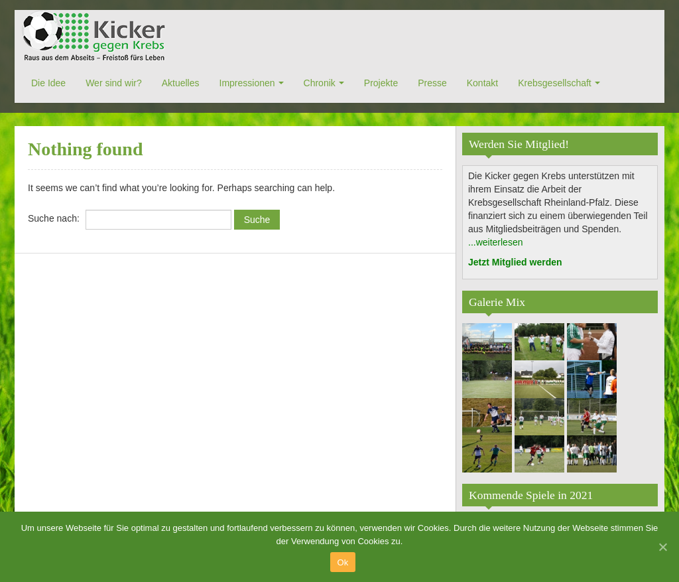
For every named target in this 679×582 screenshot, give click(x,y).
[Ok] (662, 546)
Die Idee (48, 83)
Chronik (320, 83)
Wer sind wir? (114, 83)
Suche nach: (54, 218)
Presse (432, 83)
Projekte (381, 83)
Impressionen (247, 83)
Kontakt (482, 83)
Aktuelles (181, 83)
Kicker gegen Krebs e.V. (95, 36)
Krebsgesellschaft (554, 83)
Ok (342, 562)
